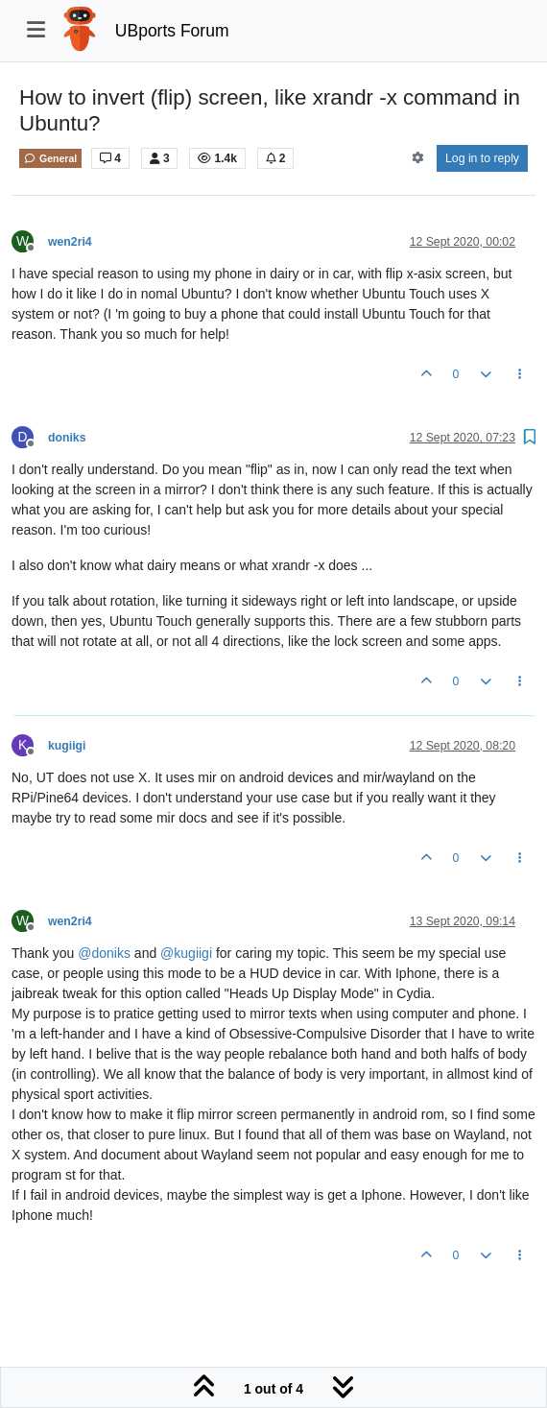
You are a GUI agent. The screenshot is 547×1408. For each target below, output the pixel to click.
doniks (66, 437)
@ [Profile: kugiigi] (186, 953)
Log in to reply (482, 158)
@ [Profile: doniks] (104, 953)
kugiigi (66, 745)
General (50, 158)
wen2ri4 (70, 242)
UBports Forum (172, 30)
